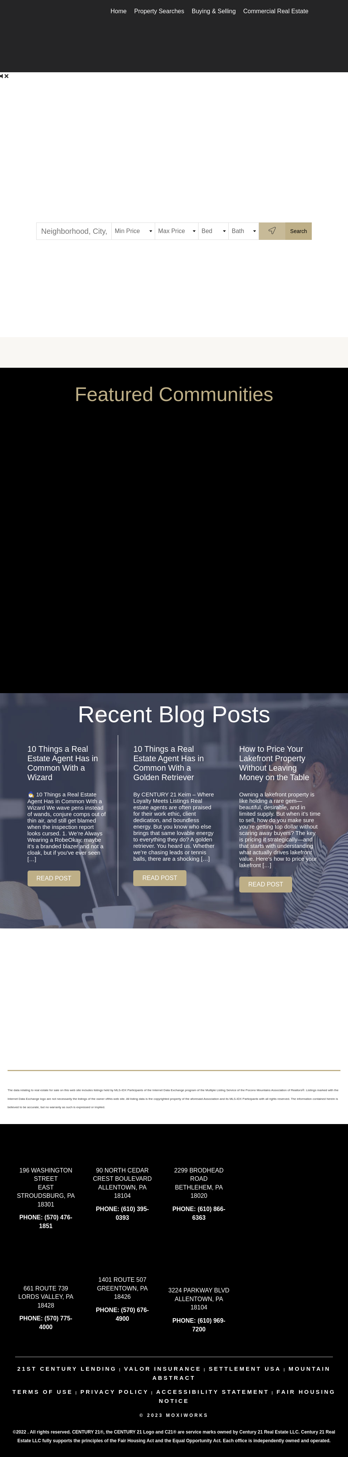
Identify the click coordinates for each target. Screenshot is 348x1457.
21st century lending (67, 1368)
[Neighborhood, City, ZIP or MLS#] (74, 231)
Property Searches (159, 11)
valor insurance (163, 1368)
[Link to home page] (36, 11)
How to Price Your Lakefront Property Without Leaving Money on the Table (274, 763)
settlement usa (245, 1368)
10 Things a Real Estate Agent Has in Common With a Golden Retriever (168, 763)
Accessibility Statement (212, 1392)
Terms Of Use (42, 1392)
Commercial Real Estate (276, 11)
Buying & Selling (214, 11)
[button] (54, 878)
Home (119, 11)
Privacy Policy (114, 1392)
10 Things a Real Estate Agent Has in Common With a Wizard (63, 763)
